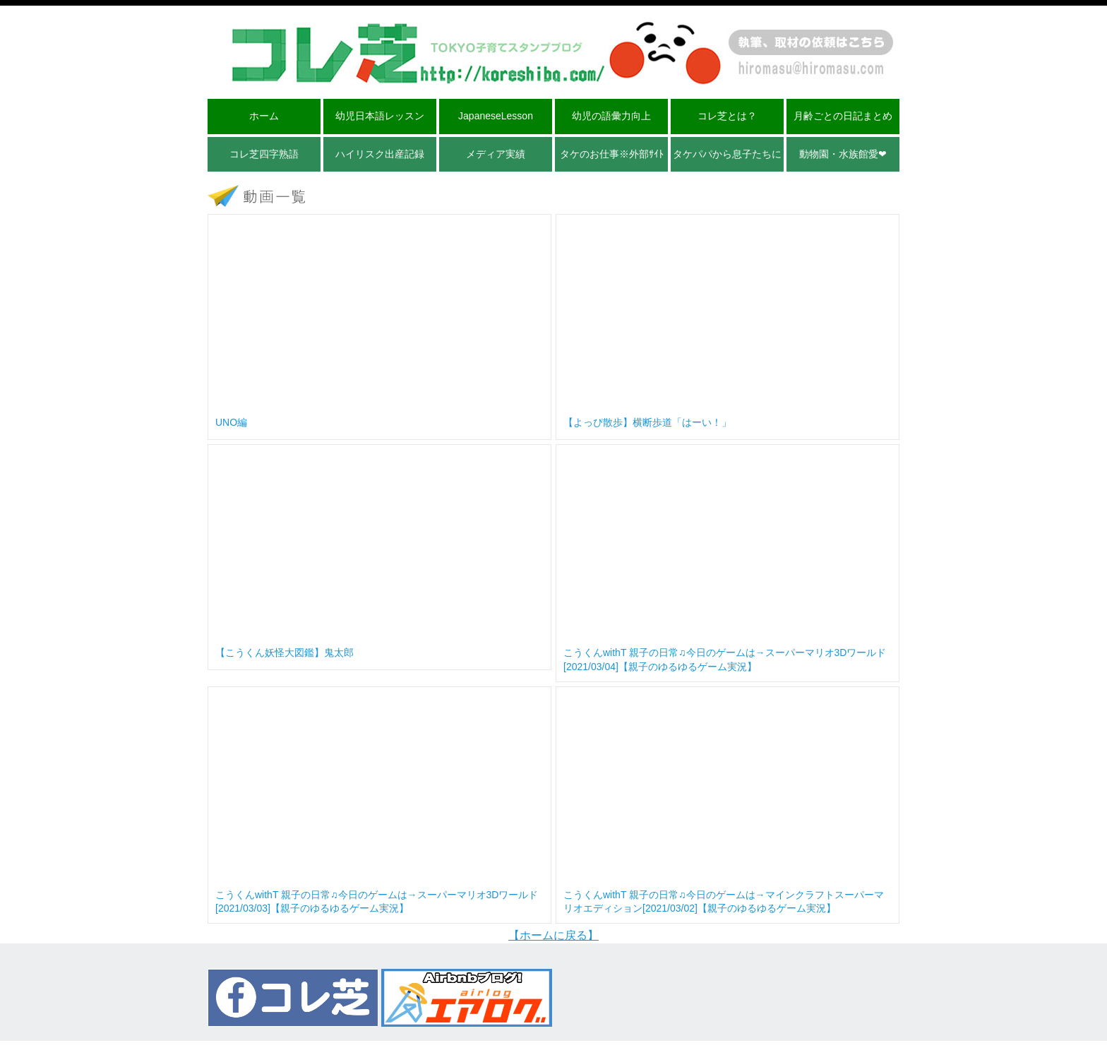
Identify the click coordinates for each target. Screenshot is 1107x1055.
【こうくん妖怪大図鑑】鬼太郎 (284, 652)
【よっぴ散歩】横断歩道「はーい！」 (647, 422)
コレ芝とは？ (727, 115)
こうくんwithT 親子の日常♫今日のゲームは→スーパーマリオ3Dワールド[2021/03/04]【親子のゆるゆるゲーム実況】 (724, 659)
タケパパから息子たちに (727, 154)
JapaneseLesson (495, 115)
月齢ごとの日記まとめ (843, 115)
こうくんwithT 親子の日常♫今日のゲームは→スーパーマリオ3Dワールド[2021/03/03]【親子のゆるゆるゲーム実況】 (376, 901)
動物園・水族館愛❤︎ (843, 154)
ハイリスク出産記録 (379, 154)
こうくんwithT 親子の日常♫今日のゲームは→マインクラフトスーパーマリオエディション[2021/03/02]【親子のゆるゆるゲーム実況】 (723, 901)
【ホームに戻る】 (553, 935)
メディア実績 (495, 154)
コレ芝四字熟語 (264, 154)
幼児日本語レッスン (379, 115)
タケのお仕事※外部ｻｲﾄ (612, 154)
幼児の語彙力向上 (611, 115)
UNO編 (231, 422)
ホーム (264, 115)
